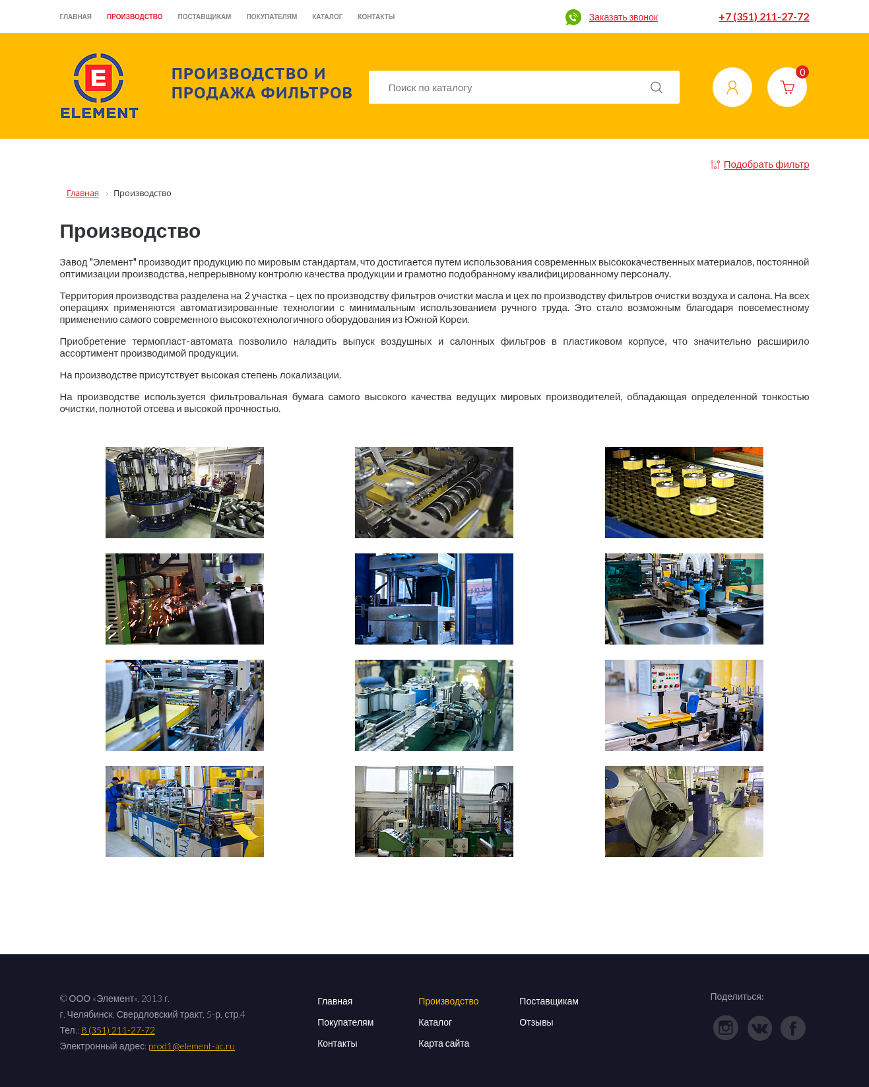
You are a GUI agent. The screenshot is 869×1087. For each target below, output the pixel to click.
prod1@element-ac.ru (191, 1045)
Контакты (376, 16)
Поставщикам (205, 16)
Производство (135, 16)
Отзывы (536, 1022)
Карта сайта (443, 1043)
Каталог (327, 16)
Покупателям (271, 16)
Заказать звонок (623, 16)
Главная (76, 16)
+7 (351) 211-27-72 (764, 16)
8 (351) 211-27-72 (118, 1029)
